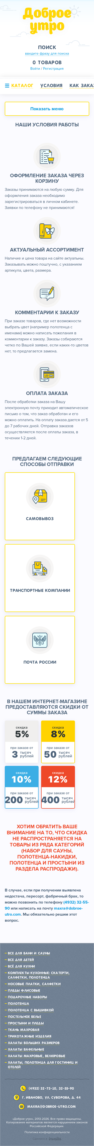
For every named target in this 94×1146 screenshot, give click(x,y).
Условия (51, 85)
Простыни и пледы (26, 1023)
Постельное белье (24, 1017)
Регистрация (53, 68)
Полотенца (18, 1003)
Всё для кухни (21, 966)
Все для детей (21, 960)
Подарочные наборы (27, 997)
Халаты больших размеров (34, 1043)
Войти (35, 68)
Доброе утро (47, 21)
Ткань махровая (23, 1030)
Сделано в (47, 1139)
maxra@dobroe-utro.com (51, 1106)
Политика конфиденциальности (47, 1132)
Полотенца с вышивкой (31, 1010)
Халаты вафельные (26, 1049)
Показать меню (47, 109)
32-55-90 (66, 1088)
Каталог (22, 85)
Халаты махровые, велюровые (36, 1056)
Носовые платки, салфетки (34, 984)
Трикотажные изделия (29, 1036)
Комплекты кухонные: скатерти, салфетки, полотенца (38, 975)
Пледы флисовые (24, 990)
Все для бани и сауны (29, 953)
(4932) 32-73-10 (42, 1088)
